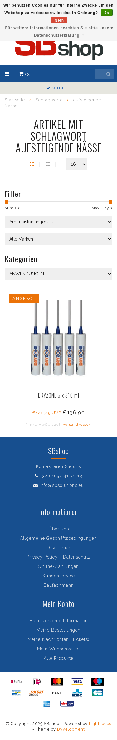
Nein (59, 20)
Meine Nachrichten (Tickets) (58, 639)
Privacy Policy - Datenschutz (59, 557)
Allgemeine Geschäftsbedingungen (58, 538)
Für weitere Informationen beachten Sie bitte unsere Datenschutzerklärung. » (59, 32)
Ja (106, 13)
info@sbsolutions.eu (62, 485)
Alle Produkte (58, 658)
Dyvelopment (71, 729)
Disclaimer (59, 547)
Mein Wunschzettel (58, 648)
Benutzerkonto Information (58, 620)
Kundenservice (58, 575)
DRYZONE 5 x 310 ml (58, 395)
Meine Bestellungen (58, 630)
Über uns (58, 528)
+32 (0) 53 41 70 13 (61, 475)
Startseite (15, 99)
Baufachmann (58, 585)
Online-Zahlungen (58, 566)
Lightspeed (100, 723)
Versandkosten (77, 424)
